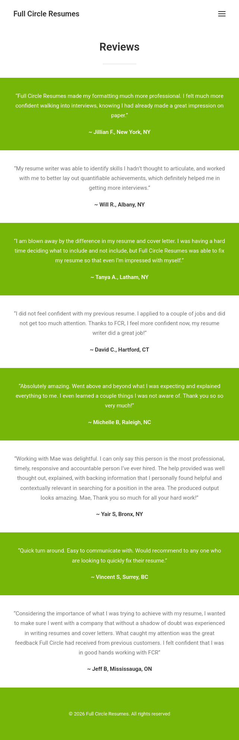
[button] (222, 14)
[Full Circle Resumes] (46, 13)
